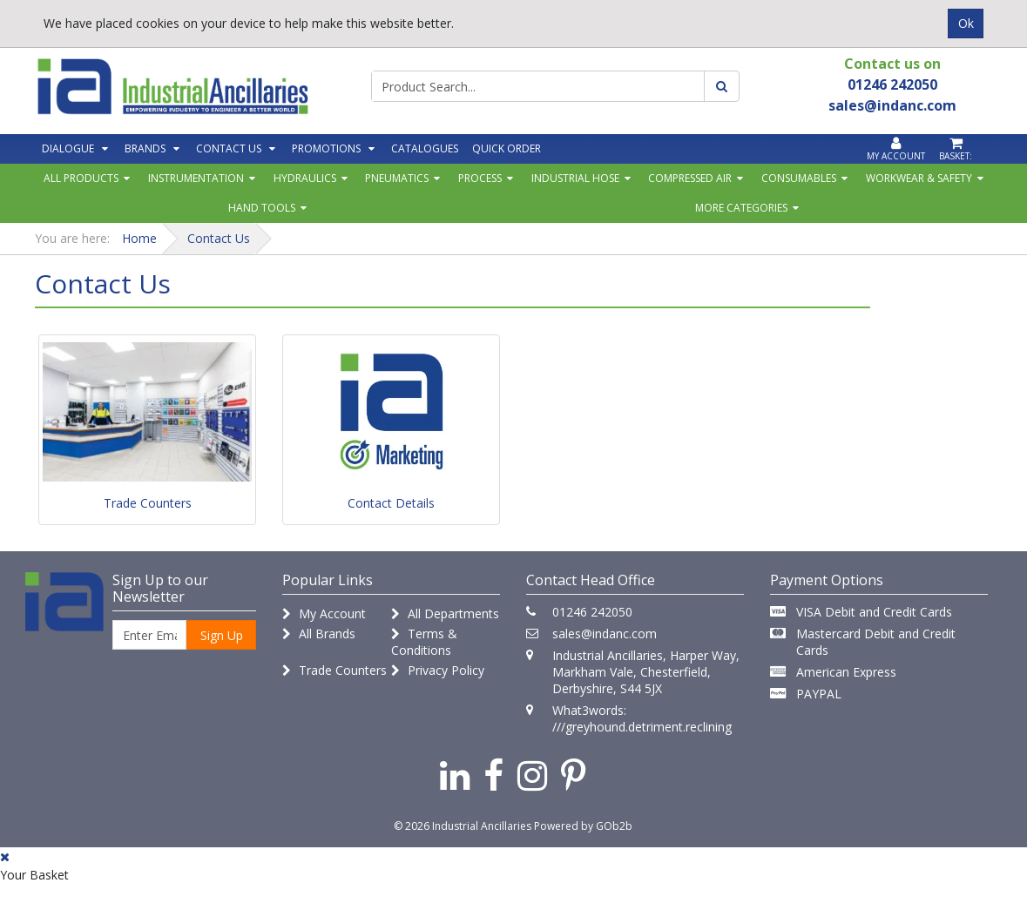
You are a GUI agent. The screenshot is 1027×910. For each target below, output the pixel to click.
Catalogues (424, 148)
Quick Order (506, 148)
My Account (324, 613)
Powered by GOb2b (583, 826)
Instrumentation (196, 178)
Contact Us (228, 148)
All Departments (445, 613)
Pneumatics (397, 178)
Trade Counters (148, 503)
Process (480, 178)
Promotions (326, 148)
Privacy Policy (437, 670)
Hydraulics (305, 178)
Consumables (798, 178)
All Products (81, 178)
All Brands (318, 633)
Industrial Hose (575, 178)
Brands (145, 148)
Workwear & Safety (919, 178)
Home (139, 238)
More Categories (741, 207)
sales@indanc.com (604, 633)
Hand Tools (261, 207)
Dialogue (68, 148)
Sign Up (221, 635)
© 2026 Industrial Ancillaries (462, 826)
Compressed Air (690, 178)
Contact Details (391, 503)
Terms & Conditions (424, 641)
